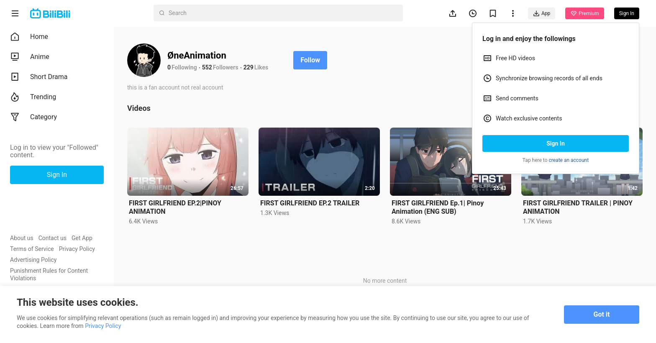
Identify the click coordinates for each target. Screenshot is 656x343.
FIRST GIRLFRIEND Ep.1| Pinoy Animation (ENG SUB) (438, 207)
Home (29, 37)
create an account (569, 160)
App (541, 13)
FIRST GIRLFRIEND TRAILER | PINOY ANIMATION (578, 207)
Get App (82, 238)
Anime (29, 57)
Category (33, 117)
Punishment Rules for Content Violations (49, 274)
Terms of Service (32, 249)
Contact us (52, 238)
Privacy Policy (77, 249)
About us (21, 238)
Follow (310, 60)
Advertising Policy (33, 259)
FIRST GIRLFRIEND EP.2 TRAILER (309, 203)
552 (207, 67)
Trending (33, 97)
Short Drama (39, 77)
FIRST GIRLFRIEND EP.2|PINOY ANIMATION (175, 207)
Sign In (555, 143)
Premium (584, 13)
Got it (602, 314)
